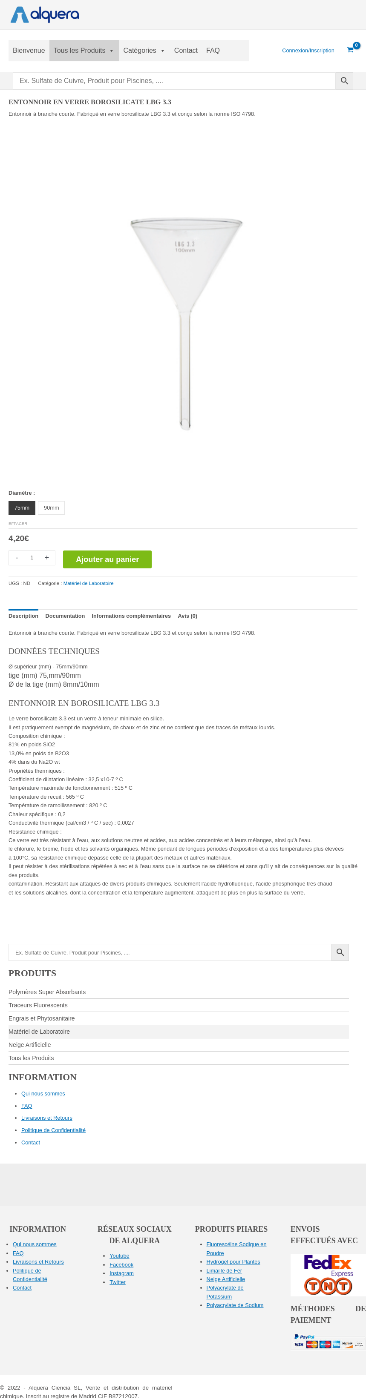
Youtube (119, 1256)
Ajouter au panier (107, 559)
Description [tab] (23, 616)
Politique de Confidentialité (53, 1130)
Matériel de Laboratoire (88, 583)
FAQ (213, 50)
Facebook (121, 1264)
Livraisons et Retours (46, 1118)
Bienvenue (29, 50)
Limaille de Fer (224, 1270)
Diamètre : (22, 493)
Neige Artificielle (226, 1279)
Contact (186, 50)
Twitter (118, 1282)
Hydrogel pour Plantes (233, 1262)
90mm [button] (51, 508)
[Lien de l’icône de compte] (308, 51)
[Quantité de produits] (32, 557)
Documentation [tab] (65, 616)
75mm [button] (21, 508)
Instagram (122, 1273)
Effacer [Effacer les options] (18, 523)
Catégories (144, 50)
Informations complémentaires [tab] (131, 616)
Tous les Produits (84, 50)
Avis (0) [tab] (188, 616)
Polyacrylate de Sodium (235, 1305)
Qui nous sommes (43, 1093)
